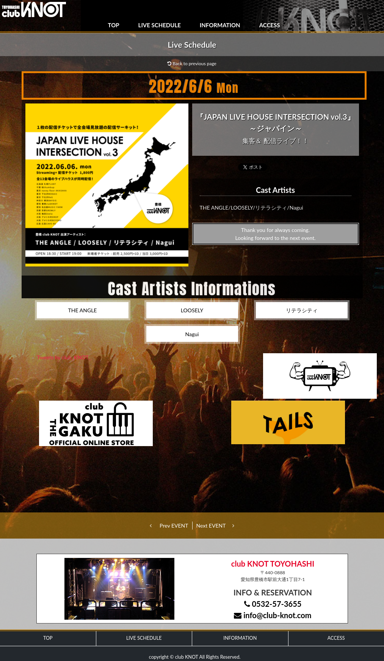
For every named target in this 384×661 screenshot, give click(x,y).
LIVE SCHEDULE (159, 25)
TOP (113, 25)
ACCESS (269, 25)
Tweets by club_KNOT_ (64, 357)
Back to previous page (192, 63)
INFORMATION (220, 25)
